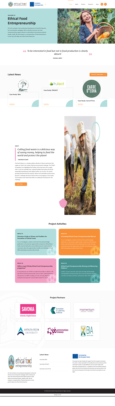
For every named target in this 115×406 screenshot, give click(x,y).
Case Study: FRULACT (51, 90)
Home (70, 4)
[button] (98, 74)
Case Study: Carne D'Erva (86, 101)
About (76, 4)
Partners (83, 4)
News (97, 4)
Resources (90, 4)
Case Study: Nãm (15, 94)
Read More (12, 104)
